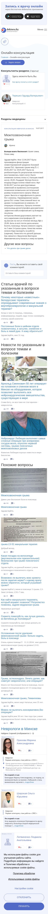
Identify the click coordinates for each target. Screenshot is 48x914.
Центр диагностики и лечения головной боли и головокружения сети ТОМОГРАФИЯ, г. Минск (24, 764)
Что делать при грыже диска (18, 248)
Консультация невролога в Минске (19, 129)
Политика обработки (24, 873)
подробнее (29, 782)
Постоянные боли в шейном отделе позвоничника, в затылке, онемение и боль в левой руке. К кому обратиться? (22, 329)
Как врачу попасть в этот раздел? (25, 82)
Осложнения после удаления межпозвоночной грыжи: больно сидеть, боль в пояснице (22, 636)
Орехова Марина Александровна (26, 742)
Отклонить (24, 897)
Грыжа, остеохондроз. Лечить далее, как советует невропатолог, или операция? (22, 679)
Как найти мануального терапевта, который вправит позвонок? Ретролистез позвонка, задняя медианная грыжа (23, 602)
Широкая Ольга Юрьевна (26, 795)
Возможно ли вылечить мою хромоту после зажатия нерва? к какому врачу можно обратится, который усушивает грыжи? (21, 582)
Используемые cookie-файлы (24, 879)
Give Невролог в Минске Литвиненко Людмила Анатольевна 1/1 (19, 847)
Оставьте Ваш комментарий (24, 273)
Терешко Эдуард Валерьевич (27, 95)
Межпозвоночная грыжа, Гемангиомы (21, 698)
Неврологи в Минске (19, 729)
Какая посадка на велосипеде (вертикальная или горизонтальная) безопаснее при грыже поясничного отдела (20, 560)
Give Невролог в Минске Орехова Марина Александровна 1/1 (19, 751)
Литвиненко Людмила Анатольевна (29, 838)
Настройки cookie (24, 888)
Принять (24, 906)
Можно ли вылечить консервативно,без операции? (22, 711)
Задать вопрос (13, 62)
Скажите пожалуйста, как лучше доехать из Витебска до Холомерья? (23, 617)
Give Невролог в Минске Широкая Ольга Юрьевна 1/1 (19, 804)
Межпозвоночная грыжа (15, 495)
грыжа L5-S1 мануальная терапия (19, 544)
